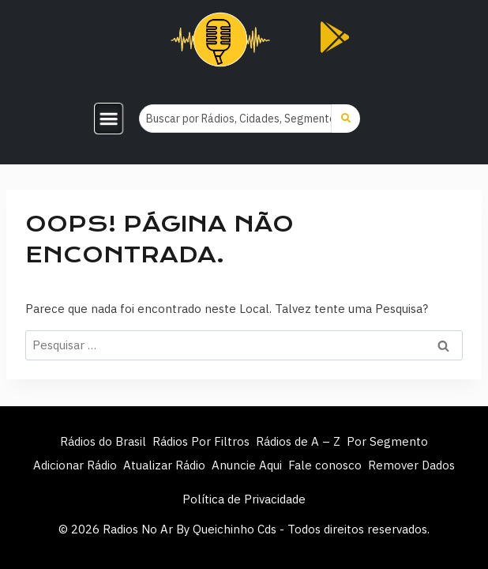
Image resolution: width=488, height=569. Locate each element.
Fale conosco (325, 465)
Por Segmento (387, 441)
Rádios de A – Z (298, 441)
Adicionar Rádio (75, 465)
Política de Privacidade (244, 499)
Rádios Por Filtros (201, 441)
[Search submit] (346, 118)
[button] (108, 119)
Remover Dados (411, 465)
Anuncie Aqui (247, 465)
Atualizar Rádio (164, 465)
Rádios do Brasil (103, 441)
